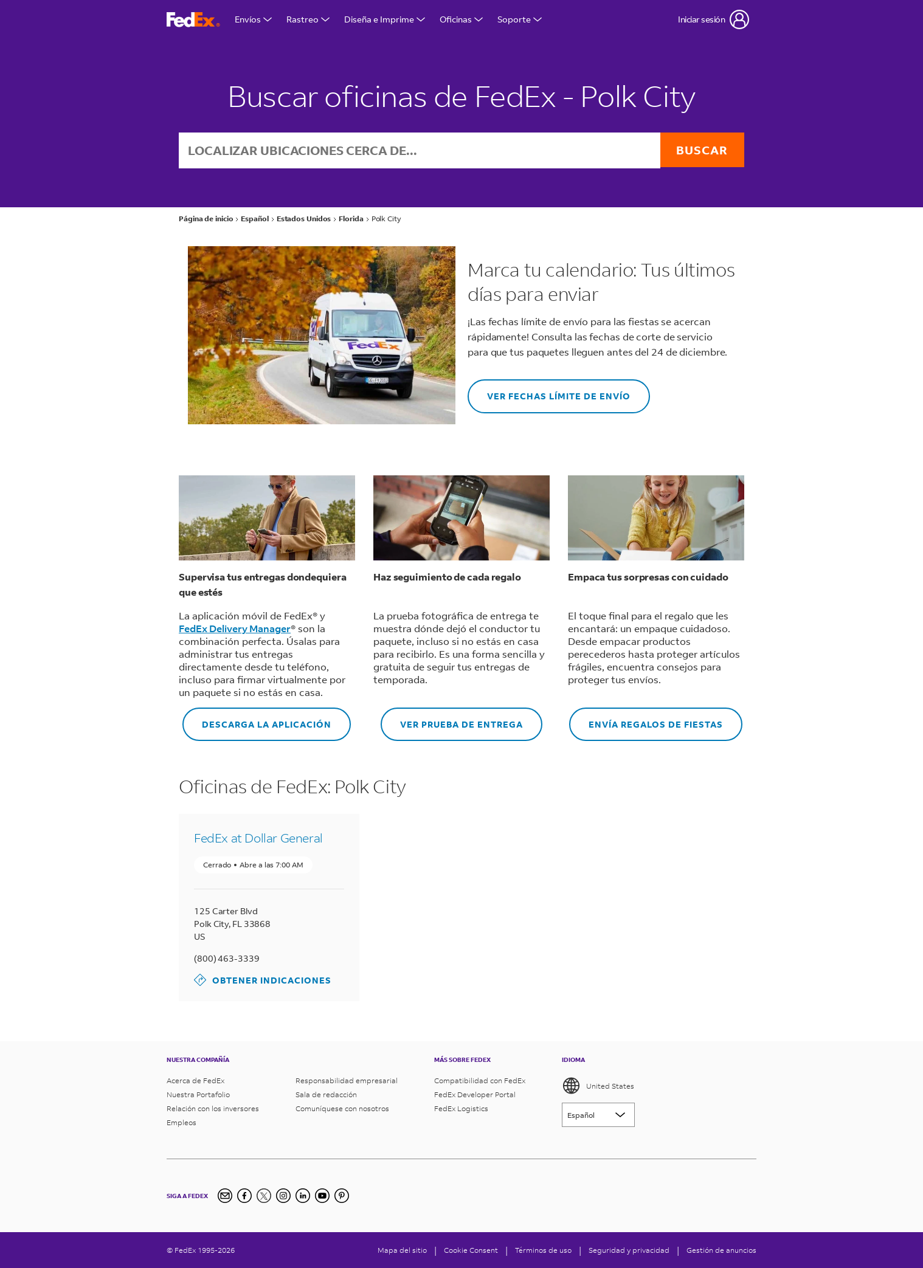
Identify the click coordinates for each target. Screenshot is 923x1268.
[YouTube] (322, 1195)
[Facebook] (244, 1195)
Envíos (253, 19)
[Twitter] (264, 1195)
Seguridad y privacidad (629, 1250)
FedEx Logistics (461, 1108)
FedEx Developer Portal (475, 1094)
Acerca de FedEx (195, 1080)
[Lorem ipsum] (598, 1115)
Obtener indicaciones (262, 981)
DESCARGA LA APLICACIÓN (256, 720)
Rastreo (308, 19)
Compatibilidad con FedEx (479, 1080)
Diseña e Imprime (384, 19)
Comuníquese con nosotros (342, 1108)
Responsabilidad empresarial (347, 1080)
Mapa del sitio (402, 1250)
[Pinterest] (341, 1195)
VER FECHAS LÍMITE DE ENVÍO (549, 392)
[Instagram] (283, 1195)
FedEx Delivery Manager (235, 629)
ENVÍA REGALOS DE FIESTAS (646, 720)
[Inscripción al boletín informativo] (225, 1195)
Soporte (519, 19)
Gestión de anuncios (721, 1250)
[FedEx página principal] (193, 19)
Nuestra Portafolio (198, 1094)
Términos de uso (543, 1250)
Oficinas (461, 19)
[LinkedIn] (303, 1195)
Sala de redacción (326, 1094)
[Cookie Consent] (471, 1250)
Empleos (181, 1122)
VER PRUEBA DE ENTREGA (452, 720)
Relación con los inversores (213, 1108)
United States (598, 1085)
